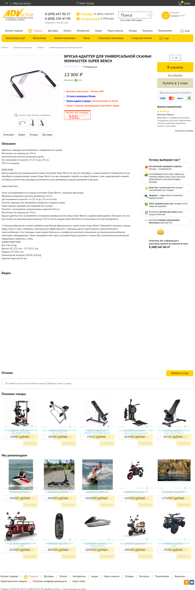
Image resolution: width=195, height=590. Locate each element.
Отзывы (133, 30)
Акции (98, 30)
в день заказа (95, 13)
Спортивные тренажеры (110, 38)
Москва (90, 3)
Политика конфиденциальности (50, 581)
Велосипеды (39, 38)
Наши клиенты (115, 30)
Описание (8, 134)
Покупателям (165, 30)
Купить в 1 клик (175, 83)
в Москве (95, 18)
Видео (21, 134)
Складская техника (141, 38)
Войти (187, 3)
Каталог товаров (14, 30)
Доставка (53, 30)
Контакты (148, 30)
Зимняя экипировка (64, 38)
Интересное (83, 30)
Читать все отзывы (184, 130)
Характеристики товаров (13, 581)
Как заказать (175, 75)
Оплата (67, 30)
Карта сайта (79, 581)
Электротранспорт (15, 38)
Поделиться (89, 66)
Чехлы (86, 38)
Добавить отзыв (179, 373)
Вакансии (180, 576)
